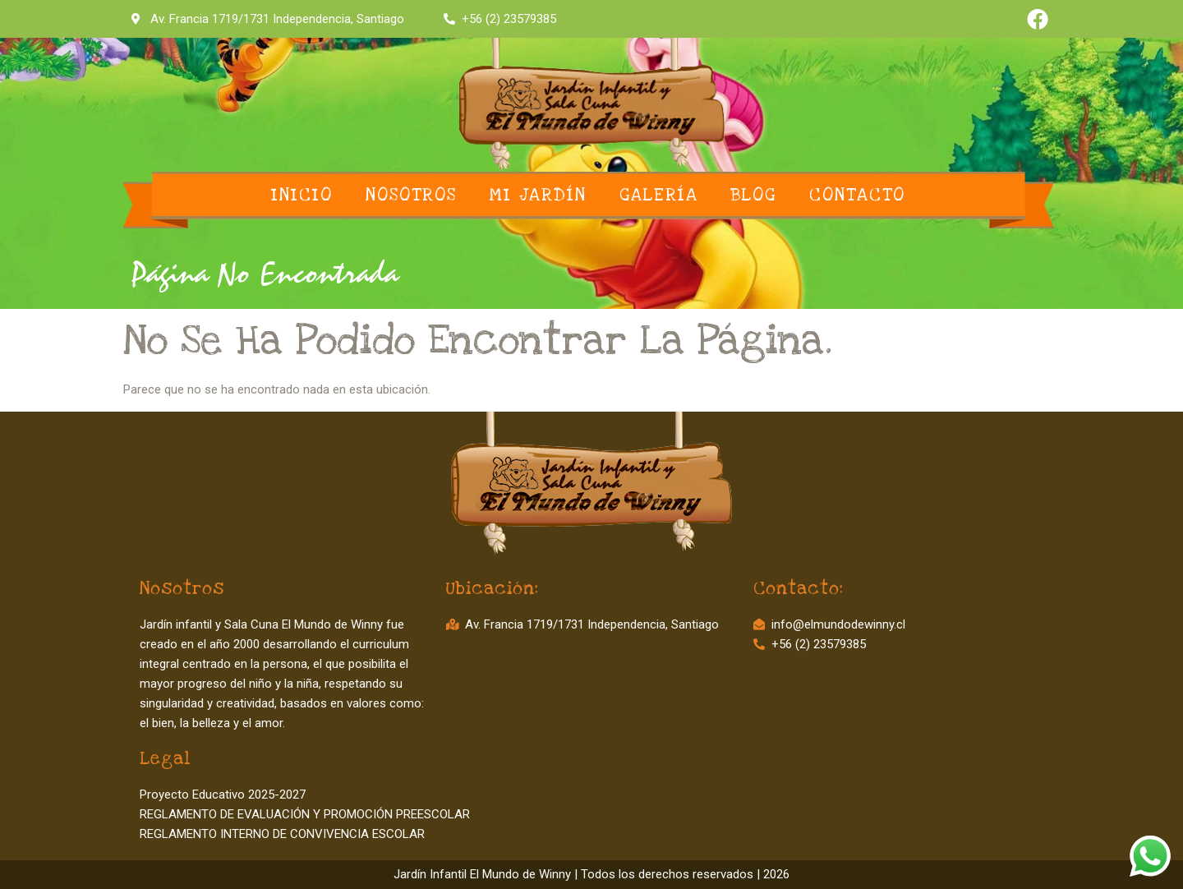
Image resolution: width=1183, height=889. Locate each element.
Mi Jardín (538, 195)
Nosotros (411, 195)
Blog (753, 195)
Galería (658, 195)
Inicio (302, 195)
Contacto (857, 195)
